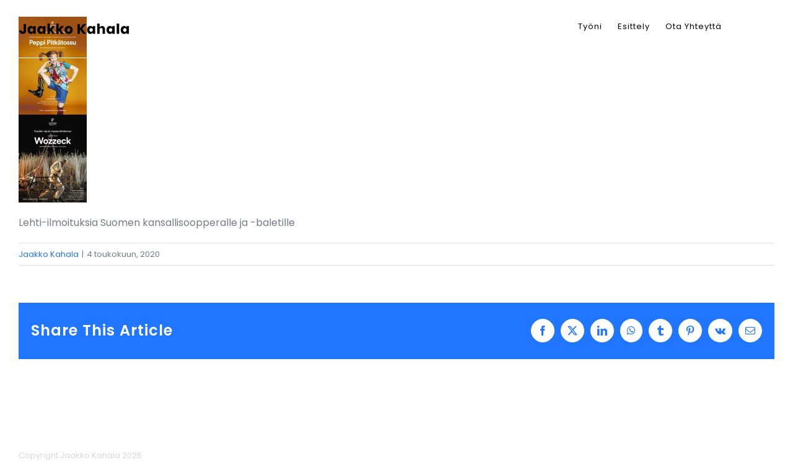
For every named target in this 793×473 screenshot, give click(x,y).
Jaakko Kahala (49, 254)
